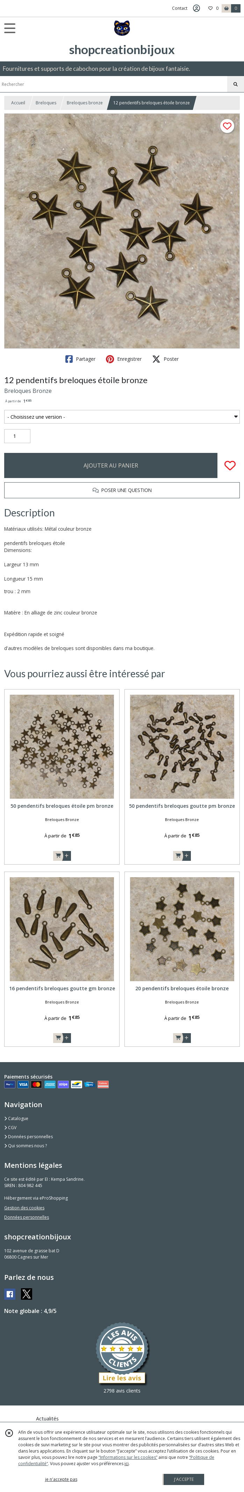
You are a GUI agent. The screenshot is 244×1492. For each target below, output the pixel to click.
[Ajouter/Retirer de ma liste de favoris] (230, 465)
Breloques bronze (85, 103)
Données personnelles (28, 1137)
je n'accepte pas (61, 1479)
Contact (179, 8)
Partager (80, 359)
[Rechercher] (235, 84)
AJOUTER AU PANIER (111, 465)
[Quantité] (17, 436)
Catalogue (16, 1118)
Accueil (18, 103)
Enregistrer (124, 359)
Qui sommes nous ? (25, 1146)
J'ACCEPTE (184, 1479)
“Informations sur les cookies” (128, 1457)
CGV (10, 1128)
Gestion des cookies (24, 1208)
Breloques (46, 103)
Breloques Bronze (28, 391)
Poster (165, 359)
